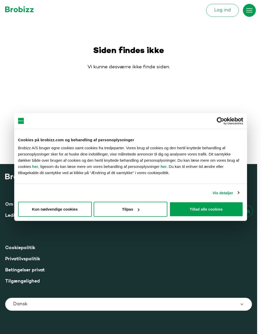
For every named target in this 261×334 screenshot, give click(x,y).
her (35, 166)
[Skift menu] (249, 10)
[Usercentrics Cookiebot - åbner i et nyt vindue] (220, 121)
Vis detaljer (223, 192)
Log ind (222, 10)
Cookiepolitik (20, 248)
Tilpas (130, 209)
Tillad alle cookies (206, 209)
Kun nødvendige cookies (55, 209)
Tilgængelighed (22, 281)
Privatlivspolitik (22, 259)
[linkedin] (247, 211)
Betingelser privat (25, 270)
